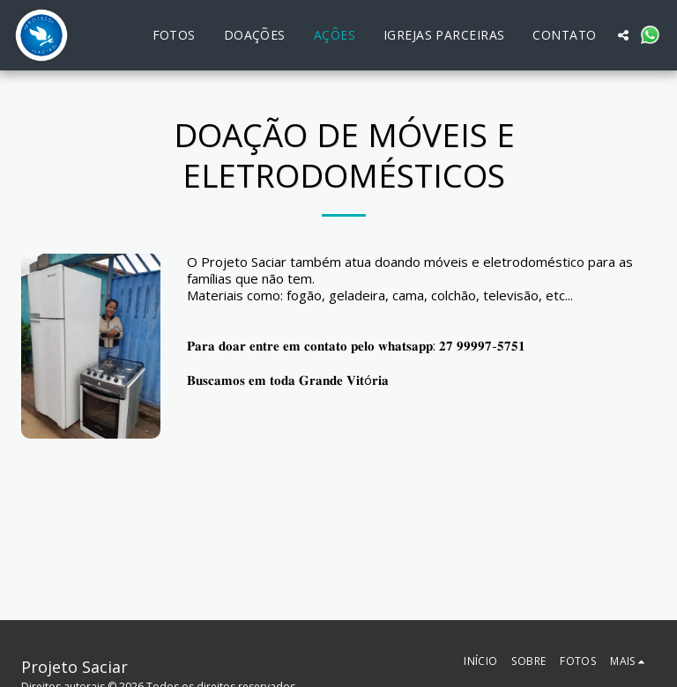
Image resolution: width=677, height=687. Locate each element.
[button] (623, 35)
